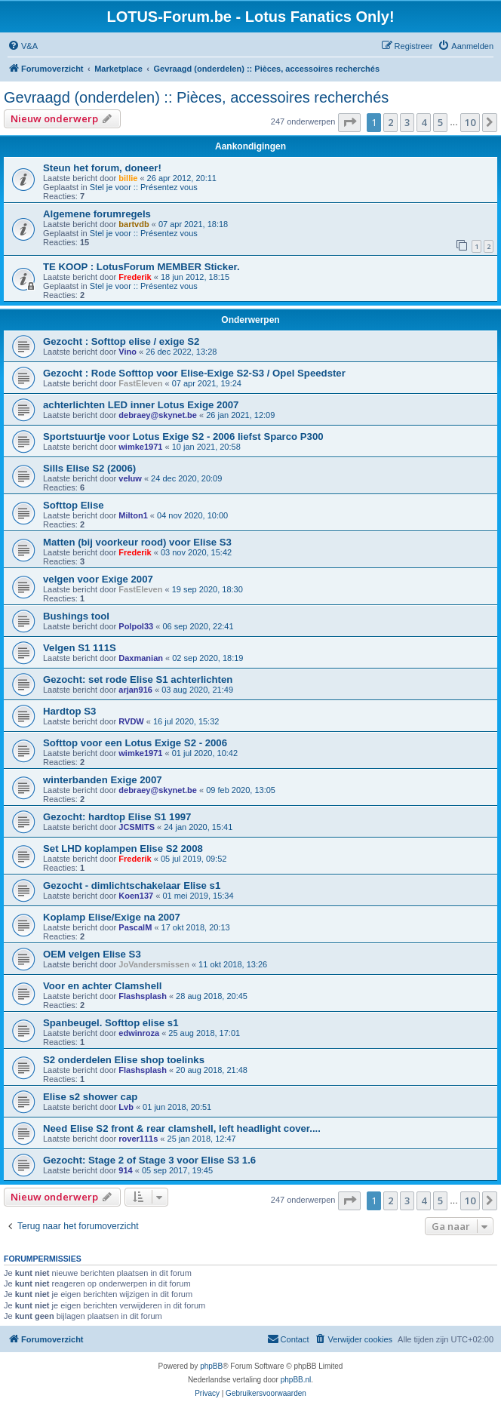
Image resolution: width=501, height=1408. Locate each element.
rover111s (138, 1138)
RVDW (130, 721)
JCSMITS (136, 827)
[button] (349, 122)
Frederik (134, 276)
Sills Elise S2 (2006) (89, 468)
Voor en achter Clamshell (102, 985)
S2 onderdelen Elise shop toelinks (123, 1059)
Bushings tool (76, 616)
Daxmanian (140, 657)
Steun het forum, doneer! (102, 168)
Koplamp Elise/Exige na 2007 (111, 917)
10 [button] (470, 122)
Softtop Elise (73, 505)
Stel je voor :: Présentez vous (144, 187)
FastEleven (140, 383)
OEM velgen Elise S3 (92, 954)
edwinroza (138, 1033)
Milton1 (133, 515)
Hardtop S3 (69, 711)
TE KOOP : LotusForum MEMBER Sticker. (141, 266)
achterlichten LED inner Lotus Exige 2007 (140, 404)
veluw (130, 478)
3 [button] (407, 122)
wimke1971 (140, 446)
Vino (127, 351)
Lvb (126, 1106)
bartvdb (133, 224)
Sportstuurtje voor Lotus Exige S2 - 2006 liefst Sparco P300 (183, 436)
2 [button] (390, 122)
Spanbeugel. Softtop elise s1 (111, 1022)
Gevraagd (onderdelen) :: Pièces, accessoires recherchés (196, 97)
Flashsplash (142, 996)
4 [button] (423, 122)
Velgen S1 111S (79, 647)
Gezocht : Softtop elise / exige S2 (121, 341)
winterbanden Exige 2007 (102, 779)
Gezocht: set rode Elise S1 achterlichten (137, 679)
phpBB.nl (296, 1380)
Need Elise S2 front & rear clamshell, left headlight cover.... (182, 1128)
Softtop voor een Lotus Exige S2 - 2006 (135, 743)
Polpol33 (135, 626)
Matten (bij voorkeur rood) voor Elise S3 (137, 542)
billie (127, 178)
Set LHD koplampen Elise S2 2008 (123, 848)
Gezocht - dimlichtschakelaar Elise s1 (131, 885)
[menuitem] (23, 46)
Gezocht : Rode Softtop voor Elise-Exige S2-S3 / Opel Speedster (194, 373)
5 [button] (440, 122)
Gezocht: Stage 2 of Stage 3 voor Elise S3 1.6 (149, 1160)
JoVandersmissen (153, 964)
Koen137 (135, 895)
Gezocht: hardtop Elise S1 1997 (117, 816)
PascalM (135, 927)
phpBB (211, 1366)
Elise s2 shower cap (90, 1096)
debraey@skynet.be (157, 415)
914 (125, 1170)
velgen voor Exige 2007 (98, 579)
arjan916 (135, 689)
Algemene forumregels (97, 214)
